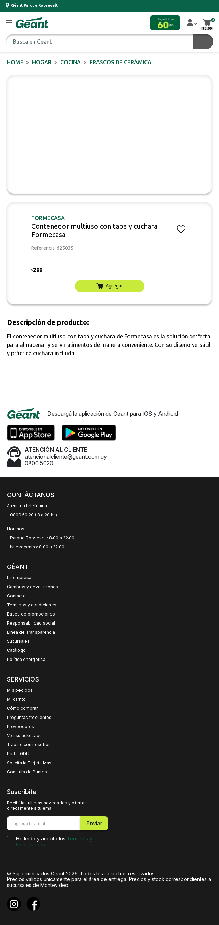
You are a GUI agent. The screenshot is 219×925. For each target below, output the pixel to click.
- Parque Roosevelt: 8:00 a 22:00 (41, 538)
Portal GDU (18, 754)
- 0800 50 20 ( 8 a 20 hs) (32, 515)
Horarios (15, 529)
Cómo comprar (22, 708)
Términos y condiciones (31, 605)
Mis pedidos (20, 690)
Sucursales (18, 641)
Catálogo (16, 650)
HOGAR (42, 62)
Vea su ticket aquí (25, 736)
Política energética (26, 659)
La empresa (19, 578)
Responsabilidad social (31, 623)
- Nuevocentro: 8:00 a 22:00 (35, 547)
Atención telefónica (27, 506)
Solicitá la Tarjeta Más (29, 763)
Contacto (16, 596)
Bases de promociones (31, 614)
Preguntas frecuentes (29, 717)
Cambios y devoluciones (32, 587)
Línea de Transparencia (31, 632)
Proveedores (20, 726)
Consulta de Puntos (27, 772)
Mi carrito (16, 699)
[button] (9, 23)
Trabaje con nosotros (29, 745)
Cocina (70, 62)
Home (15, 62)
